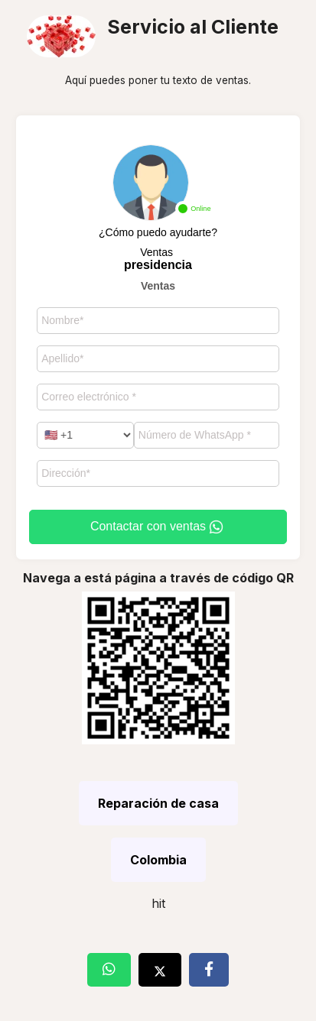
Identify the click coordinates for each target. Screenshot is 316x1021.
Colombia (158, 859)
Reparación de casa (158, 803)
